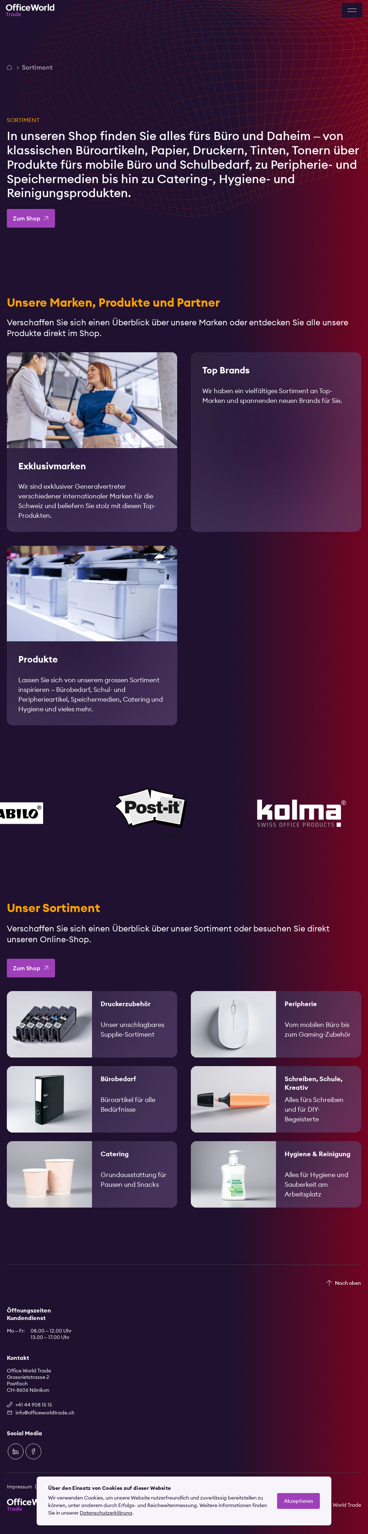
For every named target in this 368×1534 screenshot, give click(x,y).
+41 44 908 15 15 (33, 1404)
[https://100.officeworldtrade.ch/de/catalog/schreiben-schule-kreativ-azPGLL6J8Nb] (276, 1110)
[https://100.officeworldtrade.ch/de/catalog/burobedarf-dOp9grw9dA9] (92, 1110)
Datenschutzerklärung (106, 1513)
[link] (92, 444)
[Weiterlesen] (92, 444)
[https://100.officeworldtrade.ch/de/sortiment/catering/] (92, 1185)
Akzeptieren (298, 1501)
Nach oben (348, 1283)
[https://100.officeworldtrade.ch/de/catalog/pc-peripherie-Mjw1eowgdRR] (276, 1034)
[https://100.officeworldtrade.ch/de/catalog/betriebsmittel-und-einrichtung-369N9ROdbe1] (276, 1185)
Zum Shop (26, 218)
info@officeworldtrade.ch (44, 1412)
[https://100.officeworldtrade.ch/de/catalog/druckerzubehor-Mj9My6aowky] (92, 1034)
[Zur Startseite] (30, 10)
